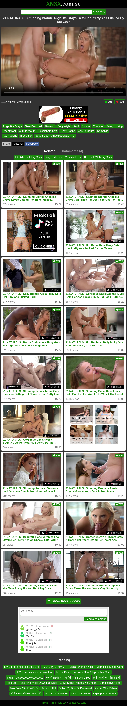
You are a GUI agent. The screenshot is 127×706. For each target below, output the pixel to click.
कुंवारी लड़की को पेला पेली (59, 677)
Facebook (32, 143)
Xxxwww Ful (48, 688)
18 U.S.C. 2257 (77, 702)
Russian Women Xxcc (80, 667)
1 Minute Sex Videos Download (35, 672)
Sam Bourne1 (33, 126)
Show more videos (63, 601)
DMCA (62, 702)
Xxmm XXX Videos (106, 688)
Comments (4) (72, 151)
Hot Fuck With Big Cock (98, 157)
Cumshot (98, 126)
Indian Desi (62, 672)
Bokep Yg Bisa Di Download (75, 688)
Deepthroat (9, 131)
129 (120, 101)
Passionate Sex (47, 131)
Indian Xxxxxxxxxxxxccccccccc (25, 677)
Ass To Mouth (86, 131)
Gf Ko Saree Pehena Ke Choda (78, 682)
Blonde (86, 126)
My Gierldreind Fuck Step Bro (21, 667)
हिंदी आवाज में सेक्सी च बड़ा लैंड (26, 693)
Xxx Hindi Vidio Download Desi (38, 682)
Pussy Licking (114, 126)
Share (6, 143)
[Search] (56, 12)
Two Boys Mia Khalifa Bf (24, 688)
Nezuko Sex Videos (56, 693)
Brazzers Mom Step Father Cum (91, 672)
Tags (53, 702)
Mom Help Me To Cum (110, 667)
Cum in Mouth (27, 131)
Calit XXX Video (80, 693)
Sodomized (41, 135)
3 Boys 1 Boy (82, 677)
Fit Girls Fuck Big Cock (28, 157)
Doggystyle (63, 126)
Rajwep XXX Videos (104, 693)
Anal (76, 126)
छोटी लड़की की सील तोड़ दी (106, 677)
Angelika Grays (12, 126)
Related (49, 151)
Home (44, 702)
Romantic (102, 131)
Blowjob (49, 126)
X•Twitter (18, 143)
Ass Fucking (10, 135)
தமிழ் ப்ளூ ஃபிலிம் (53, 667)
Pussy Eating (67, 131)
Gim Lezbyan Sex (110, 682)
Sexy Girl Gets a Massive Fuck (63, 157)
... (73, 135)
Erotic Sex (26, 135)
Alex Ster (12, 682)
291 (108, 101)
